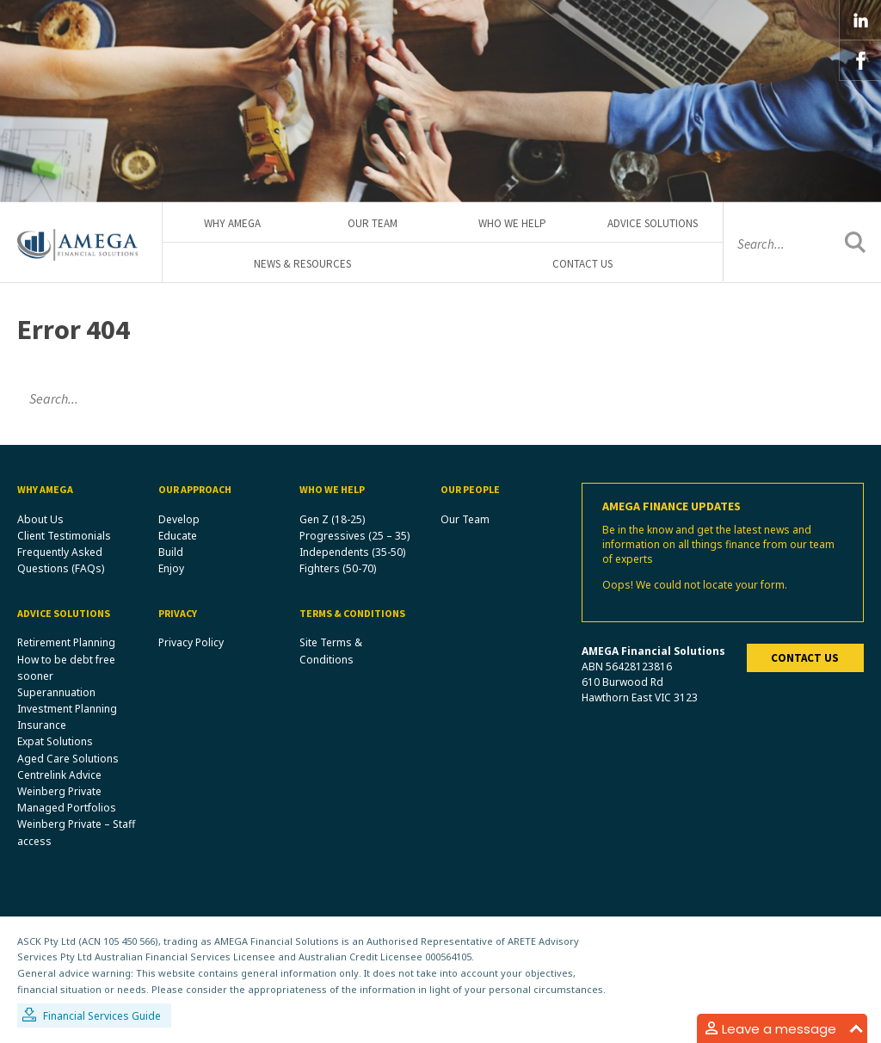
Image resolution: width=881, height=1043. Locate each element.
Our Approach (194, 489)
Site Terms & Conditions (330, 650)
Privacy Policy (191, 642)
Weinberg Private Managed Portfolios (66, 799)
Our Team (372, 223)
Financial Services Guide (102, 1016)
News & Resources (302, 263)
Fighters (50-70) (337, 568)
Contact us (805, 658)
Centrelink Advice (59, 775)
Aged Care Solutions (68, 758)
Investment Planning (67, 708)
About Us (40, 519)
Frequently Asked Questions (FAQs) (60, 560)
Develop (179, 519)
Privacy (177, 613)
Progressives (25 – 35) (354, 535)
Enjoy (171, 568)
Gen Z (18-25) (332, 519)
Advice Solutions (652, 223)
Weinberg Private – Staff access (76, 832)
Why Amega (232, 223)
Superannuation (56, 692)
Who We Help (512, 223)
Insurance (41, 725)
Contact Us (582, 263)
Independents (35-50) (352, 552)
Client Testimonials (64, 535)
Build (170, 552)
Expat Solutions (55, 741)
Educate (177, 535)
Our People (470, 489)
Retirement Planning (66, 642)
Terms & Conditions (352, 613)
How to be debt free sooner (66, 667)
